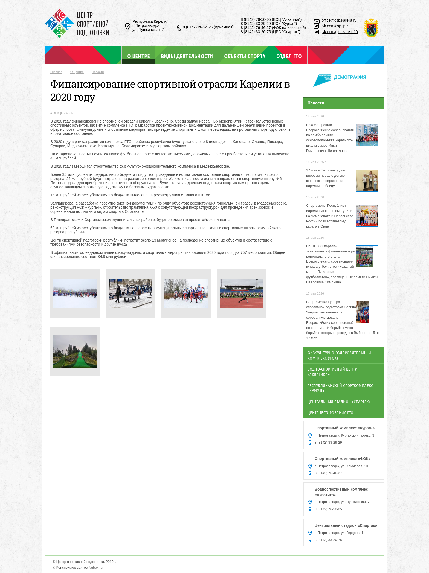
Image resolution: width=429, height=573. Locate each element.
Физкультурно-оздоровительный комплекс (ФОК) (339, 355)
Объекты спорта (244, 56)
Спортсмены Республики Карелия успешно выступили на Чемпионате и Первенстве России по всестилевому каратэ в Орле (329, 216)
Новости (98, 72)
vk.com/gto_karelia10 (340, 32)
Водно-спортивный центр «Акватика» (332, 372)
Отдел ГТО (289, 56)
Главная (56, 72)
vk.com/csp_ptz (335, 26)
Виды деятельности (187, 56)
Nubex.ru (96, 567)
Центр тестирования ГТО (330, 412)
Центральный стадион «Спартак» (339, 401)
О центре (138, 56)
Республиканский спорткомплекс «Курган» (340, 388)
